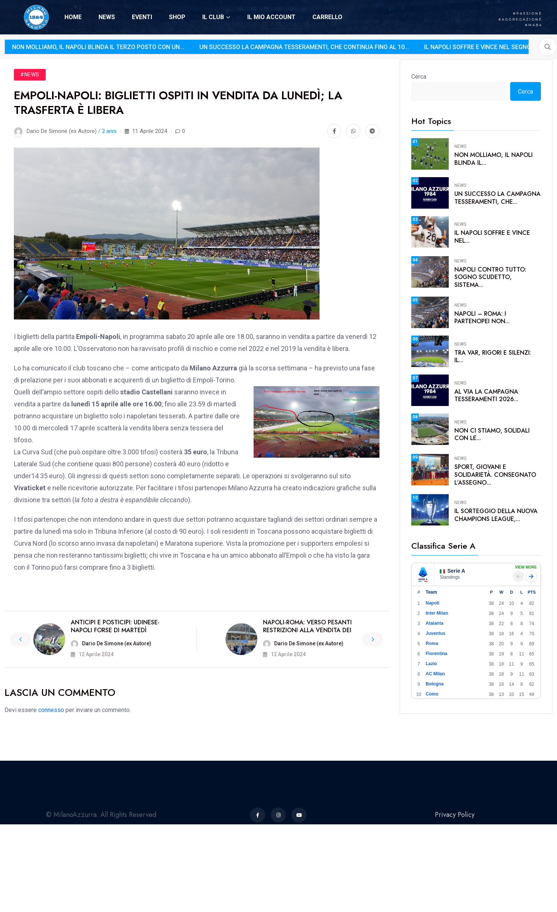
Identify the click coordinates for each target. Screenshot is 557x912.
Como (432, 694)
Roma (432, 643)
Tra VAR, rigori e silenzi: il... (492, 356)
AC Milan (435, 673)
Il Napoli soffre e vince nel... (492, 236)
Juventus (435, 633)
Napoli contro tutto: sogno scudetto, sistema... (490, 277)
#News (29, 75)
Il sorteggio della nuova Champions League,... (496, 515)
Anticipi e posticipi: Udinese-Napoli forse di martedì (115, 626)
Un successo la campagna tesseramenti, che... (497, 198)
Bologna (435, 684)
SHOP (177, 17)
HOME (73, 17)
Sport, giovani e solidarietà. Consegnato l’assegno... (495, 475)
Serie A (452, 571)
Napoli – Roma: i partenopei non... (482, 317)
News (460, 146)
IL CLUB (213, 17)
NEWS (107, 17)
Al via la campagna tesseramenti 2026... (486, 395)
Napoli (432, 603)
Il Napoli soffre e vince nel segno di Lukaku (448, 47)
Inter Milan (437, 613)
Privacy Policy (455, 814)
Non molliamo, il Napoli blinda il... (493, 159)
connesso (51, 709)
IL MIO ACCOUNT (271, 17)
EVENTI (142, 17)
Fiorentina (436, 653)
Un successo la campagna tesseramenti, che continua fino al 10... (259, 47)
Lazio (431, 663)
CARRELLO (327, 17)
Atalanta (434, 623)
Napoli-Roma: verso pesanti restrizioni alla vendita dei (307, 626)
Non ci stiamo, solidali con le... (492, 434)
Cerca (418, 76)
